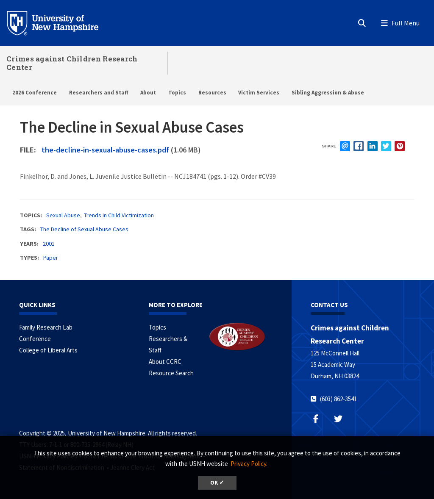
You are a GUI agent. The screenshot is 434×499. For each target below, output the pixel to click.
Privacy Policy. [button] (249, 464)
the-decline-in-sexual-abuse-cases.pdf (105, 150)
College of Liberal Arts (48, 350)
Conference (35, 339)
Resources (212, 92)
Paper (50, 257)
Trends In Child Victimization (119, 215)
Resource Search (171, 373)
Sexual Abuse (63, 215)
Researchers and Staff (98, 92)
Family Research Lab (45, 327)
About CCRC (165, 362)
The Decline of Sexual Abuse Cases (84, 229)
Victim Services (258, 92)
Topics (177, 92)
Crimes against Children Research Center (72, 63)
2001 (49, 243)
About (148, 92)
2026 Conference (34, 92)
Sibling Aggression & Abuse (328, 92)
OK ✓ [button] (217, 482)
